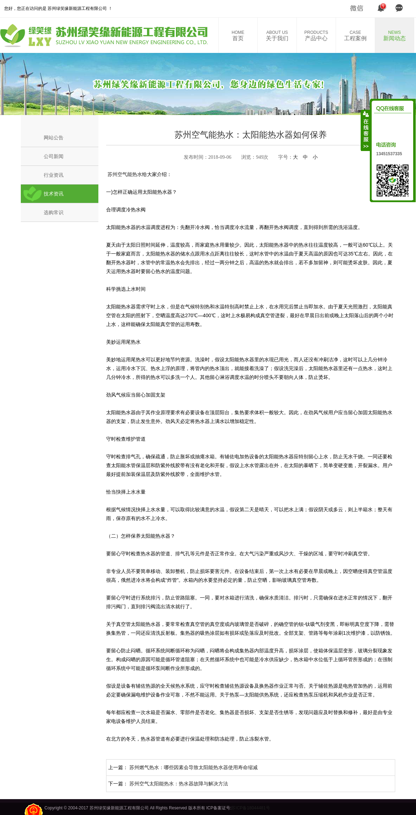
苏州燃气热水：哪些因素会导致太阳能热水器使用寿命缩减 (193, 767)
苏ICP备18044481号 (250, 807)
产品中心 (316, 35)
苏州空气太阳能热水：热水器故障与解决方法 (178, 783)
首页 (238, 35)
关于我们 (277, 35)
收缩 (366, 130)
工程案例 (355, 35)
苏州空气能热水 (124, 174)
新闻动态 (394, 35)
